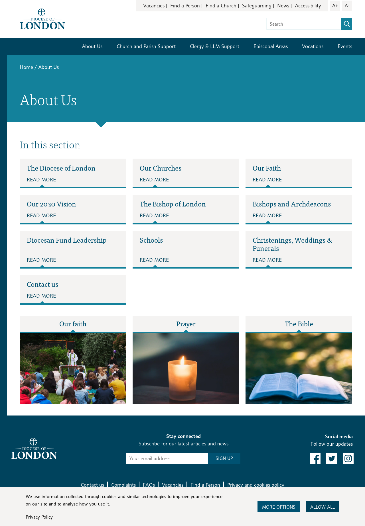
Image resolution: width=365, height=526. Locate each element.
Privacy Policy (39, 517)
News (283, 6)
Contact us (92, 485)
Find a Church (221, 6)
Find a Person (185, 6)
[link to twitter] (331, 458)
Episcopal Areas (271, 46)
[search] (346, 24)
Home (26, 67)
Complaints (123, 485)
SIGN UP (224, 458)
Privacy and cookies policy (255, 485)
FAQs (149, 485)
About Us (92, 46)
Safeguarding (256, 6)
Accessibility (308, 6)
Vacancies (154, 6)
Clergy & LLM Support (214, 46)
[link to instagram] (348, 458)
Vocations (312, 46)
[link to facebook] (315, 458)
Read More (41, 180)
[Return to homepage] (42, 18)
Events (345, 46)
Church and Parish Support (146, 46)
